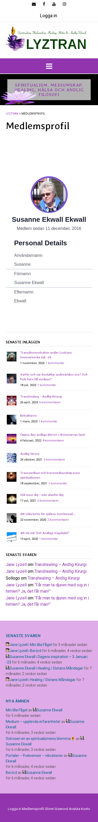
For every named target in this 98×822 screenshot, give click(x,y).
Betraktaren (28, 415)
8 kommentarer (53, 440)
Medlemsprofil (33, 808)
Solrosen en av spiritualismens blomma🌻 (40, 738)
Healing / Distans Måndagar (60, 668)
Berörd (35, 651)
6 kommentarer (50, 402)
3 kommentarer (54, 459)
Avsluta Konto (79, 808)
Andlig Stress (29, 454)
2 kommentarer (58, 519)
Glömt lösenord (56, 808)
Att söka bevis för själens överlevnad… (47, 514)
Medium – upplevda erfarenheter (33, 721)
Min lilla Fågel (41, 645)
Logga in (48, 15)
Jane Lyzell (16, 564)
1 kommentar (55, 363)
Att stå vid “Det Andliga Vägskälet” (45, 533)
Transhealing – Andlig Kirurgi (41, 396)
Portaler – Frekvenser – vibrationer (34, 755)
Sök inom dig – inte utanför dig (42, 495)
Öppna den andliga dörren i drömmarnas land (52, 434)
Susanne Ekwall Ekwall (49, 219)
